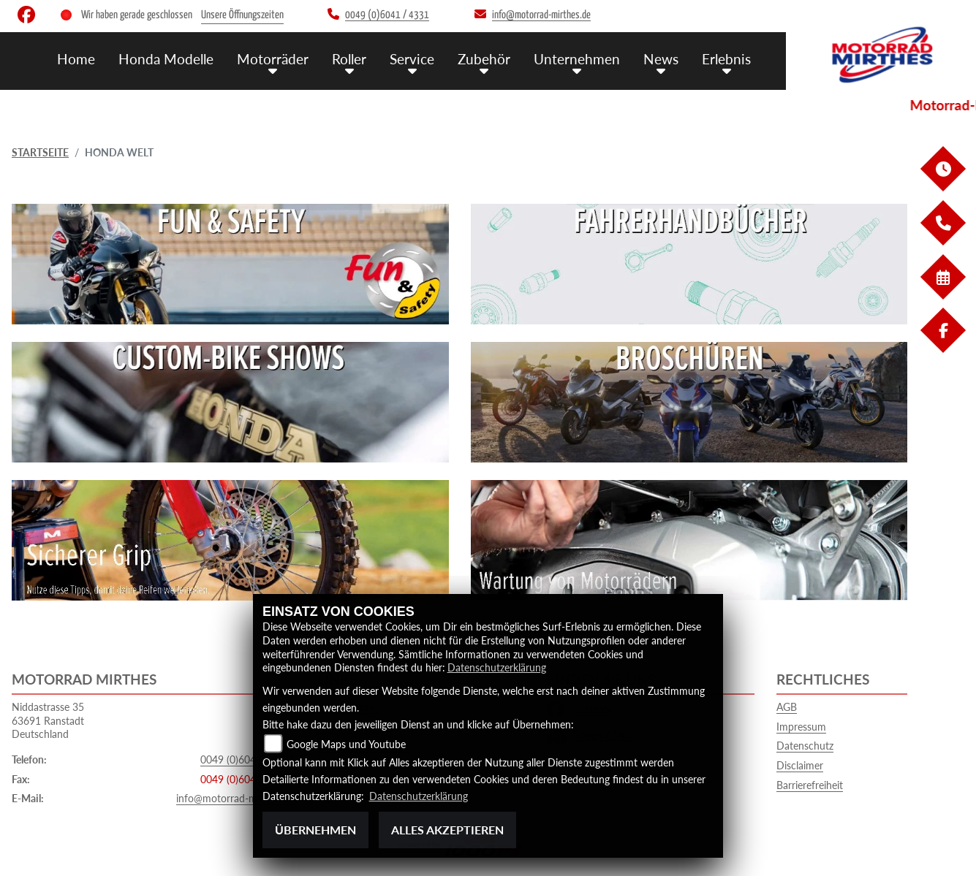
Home (76, 58)
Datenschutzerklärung (496, 667)
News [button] (660, 58)
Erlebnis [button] (726, 58)
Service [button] (412, 58)
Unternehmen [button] (577, 58)
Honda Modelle (165, 58)
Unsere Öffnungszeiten (242, 14)
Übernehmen (315, 830)
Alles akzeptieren (447, 830)
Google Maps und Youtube (346, 744)
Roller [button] (349, 58)
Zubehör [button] (484, 58)
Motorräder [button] (273, 58)
